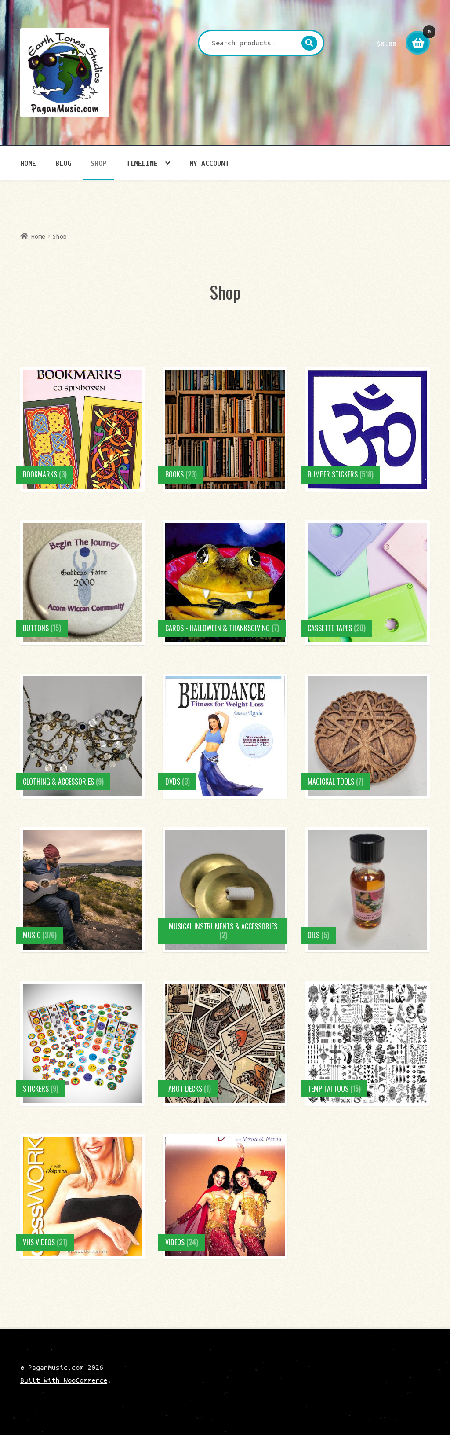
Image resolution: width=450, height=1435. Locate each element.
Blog (63, 163)
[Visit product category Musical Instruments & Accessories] (225, 889)
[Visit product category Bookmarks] (82, 429)
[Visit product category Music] (82, 889)
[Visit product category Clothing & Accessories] (82, 736)
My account (209, 163)
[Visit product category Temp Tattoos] (367, 1043)
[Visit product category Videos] (225, 1196)
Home (28, 163)
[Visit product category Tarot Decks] (225, 1043)
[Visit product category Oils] (367, 889)
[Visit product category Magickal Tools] (367, 736)
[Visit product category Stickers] (82, 1043)
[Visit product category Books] (225, 429)
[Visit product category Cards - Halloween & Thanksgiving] (225, 582)
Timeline (142, 163)
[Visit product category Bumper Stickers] (367, 429)
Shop (98, 163)
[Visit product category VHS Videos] (82, 1196)
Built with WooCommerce (63, 1380)
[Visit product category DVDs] (225, 736)
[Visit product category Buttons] (82, 582)
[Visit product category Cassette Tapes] (367, 582)
